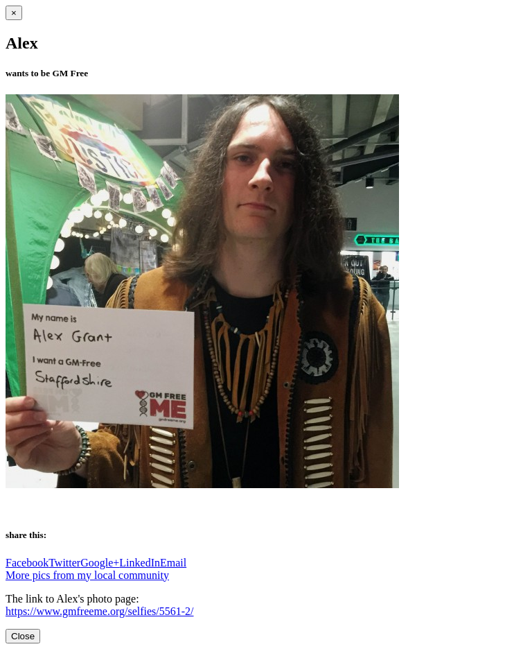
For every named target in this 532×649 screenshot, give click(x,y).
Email (173, 563)
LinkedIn (139, 563)
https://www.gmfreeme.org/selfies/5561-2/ (100, 611)
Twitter (64, 563)
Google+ (99, 563)
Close (23, 636)
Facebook (27, 563)
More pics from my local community (87, 575)
